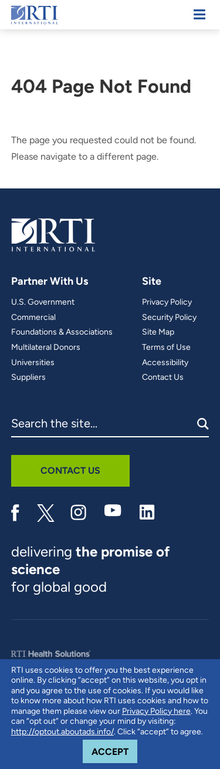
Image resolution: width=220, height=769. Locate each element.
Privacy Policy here (156, 711)
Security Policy (169, 317)
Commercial (33, 317)
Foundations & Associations (62, 332)
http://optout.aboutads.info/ (62, 732)
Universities (33, 363)
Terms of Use (166, 347)
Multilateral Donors (45, 347)
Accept (114, 748)
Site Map (158, 332)
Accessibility (165, 363)
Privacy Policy (167, 302)
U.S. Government (43, 302)
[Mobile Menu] (199, 14)
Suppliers (28, 377)
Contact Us (163, 377)
